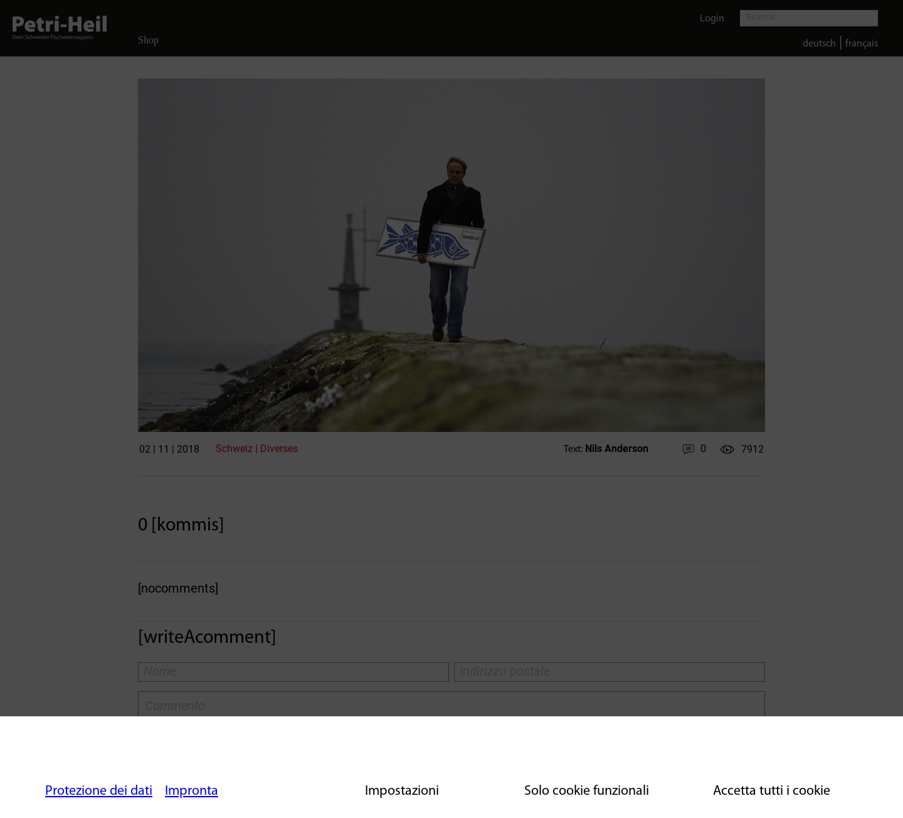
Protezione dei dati (98, 791)
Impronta (191, 791)
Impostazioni (402, 791)
